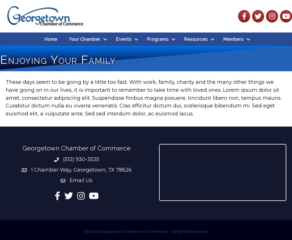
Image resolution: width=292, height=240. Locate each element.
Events (123, 39)
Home (50, 39)
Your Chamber (84, 39)
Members (233, 39)
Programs (158, 39)
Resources (196, 39)
